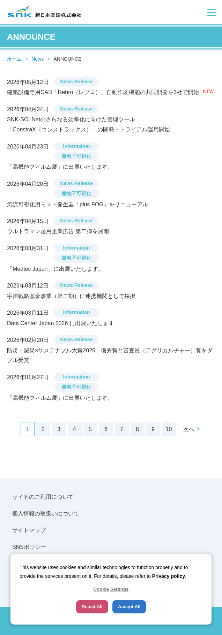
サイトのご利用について (43, 497)
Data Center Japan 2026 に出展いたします (60, 323)
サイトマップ (29, 530)
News (37, 59)
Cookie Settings (111, 589)
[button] (211, 12)
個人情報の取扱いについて (45, 514)
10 (169, 429)
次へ (188, 429)
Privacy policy (168, 576)
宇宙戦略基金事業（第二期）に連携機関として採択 (71, 296)
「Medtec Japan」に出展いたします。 (55, 269)
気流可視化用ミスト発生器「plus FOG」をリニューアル (77, 204)
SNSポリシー (29, 547)
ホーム (14, 59)
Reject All (92, 606)
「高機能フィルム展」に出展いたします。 (60, 167)
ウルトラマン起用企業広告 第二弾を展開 (58, 231)
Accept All (129, 606)
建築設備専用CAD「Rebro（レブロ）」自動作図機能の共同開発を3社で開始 (104, 92)
